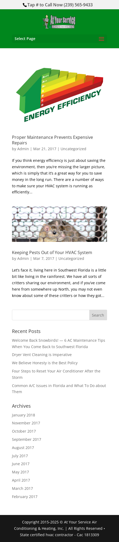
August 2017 (23, 447)
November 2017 (26, 422)
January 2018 (23, 414)
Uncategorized (73, 148)
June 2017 (20, 463)
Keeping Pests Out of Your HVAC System (52, 252)
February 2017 (24, 496)
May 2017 (20, 471)
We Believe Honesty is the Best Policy (45, 362)
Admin (23, 148)
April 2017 (21, 480)
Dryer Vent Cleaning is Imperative (42, 354)
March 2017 (22, 488)
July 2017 (20, 455)
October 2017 (24, 431)
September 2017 (26, 439)
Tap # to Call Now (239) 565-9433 (60, 5)
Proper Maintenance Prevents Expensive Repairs (52, 140)
